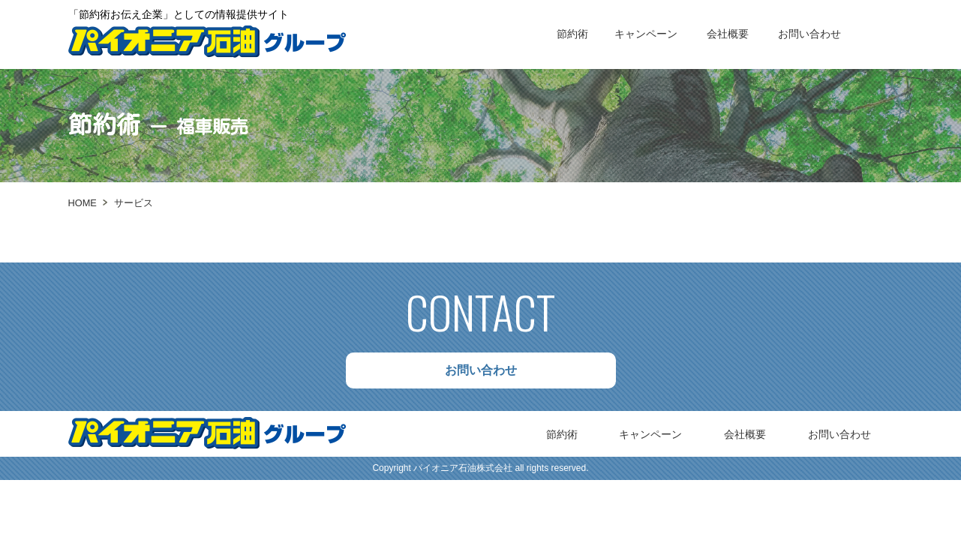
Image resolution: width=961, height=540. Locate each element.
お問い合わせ (809, 34)
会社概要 (728, 34)
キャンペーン (645, 34)
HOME (82, 202)
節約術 (572, 34)
